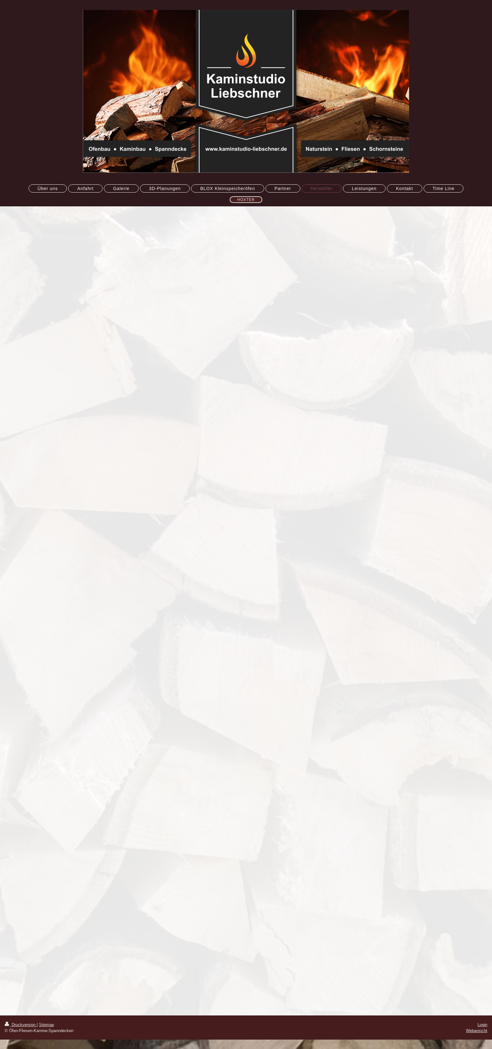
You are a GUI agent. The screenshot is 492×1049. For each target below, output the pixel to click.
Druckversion (21, 1024)
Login (482, 1024)
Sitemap (46, 1024)
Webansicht (476, 1030)
